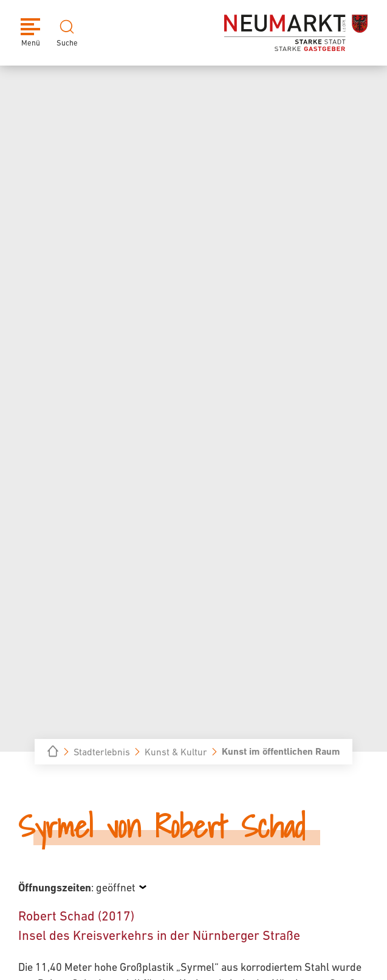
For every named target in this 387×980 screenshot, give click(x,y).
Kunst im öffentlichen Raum (281, 751)
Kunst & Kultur (176, 751)
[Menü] (30, 32)
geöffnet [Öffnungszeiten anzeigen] (115, 887)
